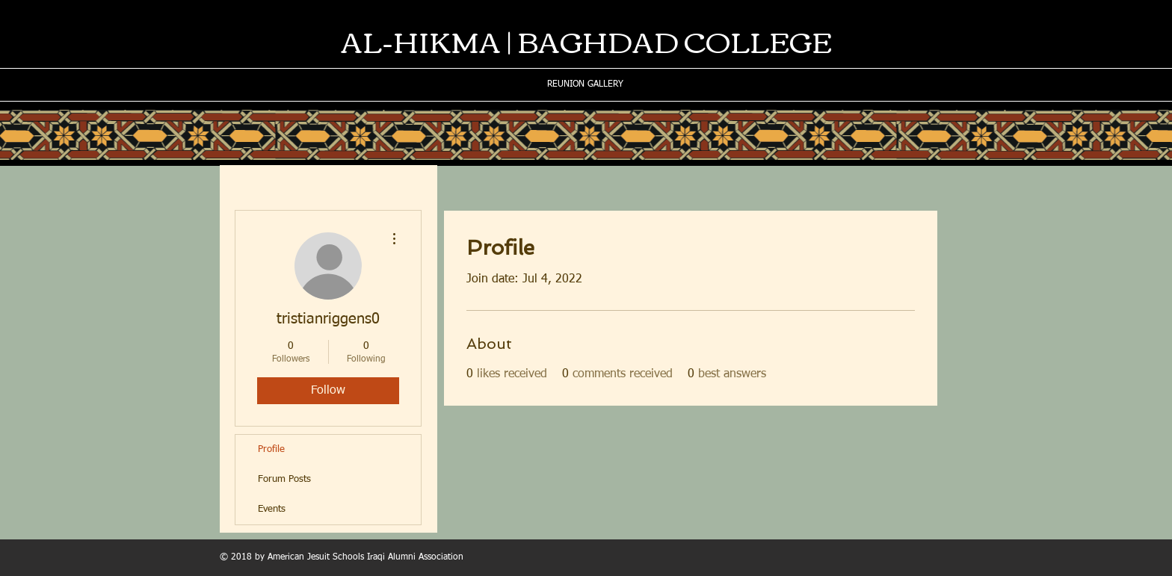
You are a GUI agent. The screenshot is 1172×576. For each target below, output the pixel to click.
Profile (271, 449)
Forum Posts (284, 479)
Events (272, 509)
